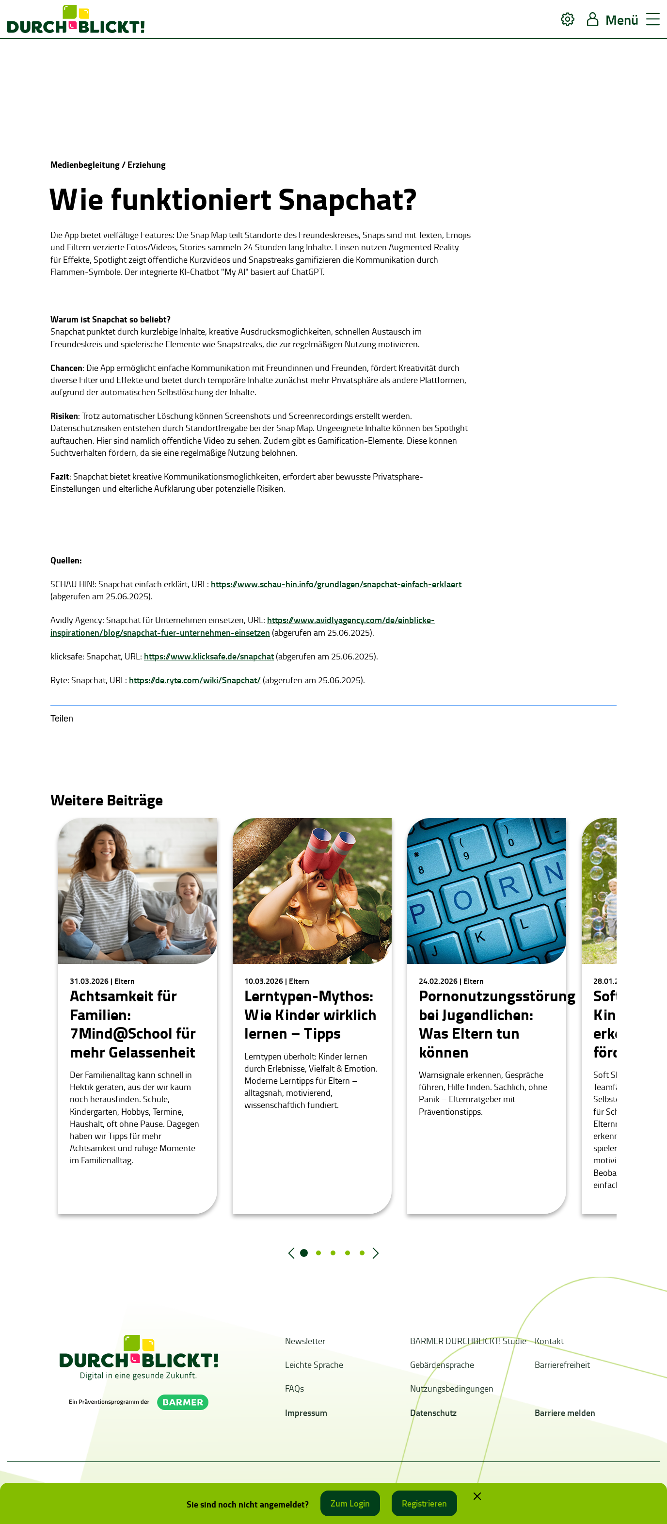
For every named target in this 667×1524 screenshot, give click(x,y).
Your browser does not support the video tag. (123, 97)
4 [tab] (347, 1253)
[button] (567, 19)
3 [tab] (333, 1253)
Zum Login (350, 1503)
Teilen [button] (61, 718)
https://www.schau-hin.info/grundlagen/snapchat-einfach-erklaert (336, 584)
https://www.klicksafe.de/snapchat (209, 656)
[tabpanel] (137, 1016)
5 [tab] (362, 1253)
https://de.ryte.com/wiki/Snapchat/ (195, 680)
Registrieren (424, 1503)
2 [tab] (318, 1253)
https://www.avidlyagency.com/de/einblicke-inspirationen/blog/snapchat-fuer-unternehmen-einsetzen (242, 625)
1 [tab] (304, 1253)
